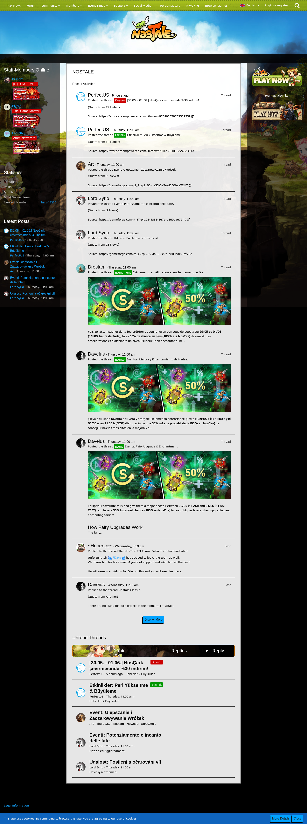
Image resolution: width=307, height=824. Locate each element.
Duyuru (157, 662)
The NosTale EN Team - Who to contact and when (153, 551)
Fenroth (17, 133)
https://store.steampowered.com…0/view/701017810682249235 (145, 151)
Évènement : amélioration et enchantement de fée (168, 272)
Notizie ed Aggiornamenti (107, 751)
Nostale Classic (129, 590)
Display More (153, 619)
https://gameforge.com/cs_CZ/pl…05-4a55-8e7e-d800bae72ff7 (143, 254)
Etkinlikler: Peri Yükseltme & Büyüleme (154, 135)
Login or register (276, 5)
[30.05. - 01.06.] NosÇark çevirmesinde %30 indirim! (163, 100)
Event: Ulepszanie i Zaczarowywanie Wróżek (145, 169)
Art (12, 271)
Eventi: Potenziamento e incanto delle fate (143, 204)
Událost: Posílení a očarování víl (32, 293)
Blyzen (16, 106)
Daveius (96, 354)
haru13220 (48, 202)
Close (298, 818)
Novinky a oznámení (103, 772)
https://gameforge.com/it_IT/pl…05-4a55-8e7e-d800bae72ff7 (142, 219)
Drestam (97, 266)
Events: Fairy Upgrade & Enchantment (151, 446)
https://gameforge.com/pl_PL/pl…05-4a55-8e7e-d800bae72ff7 (143, 185)
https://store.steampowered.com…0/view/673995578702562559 (145, 116)
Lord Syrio (17, 287)
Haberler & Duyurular (140, 674)
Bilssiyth (18, 79)
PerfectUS (17, 240)
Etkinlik (156, 684)
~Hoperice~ (100, 545)
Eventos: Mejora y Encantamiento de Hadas (157, 359)
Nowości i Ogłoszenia (141, 723)
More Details (281, 818)
